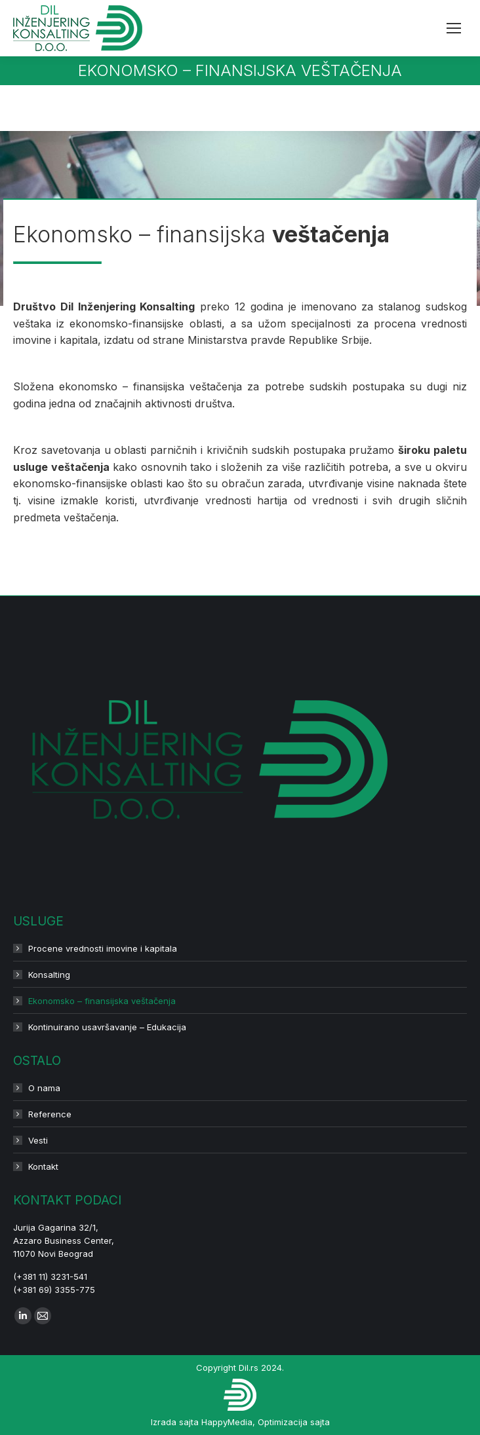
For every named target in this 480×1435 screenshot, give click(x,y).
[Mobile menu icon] (454, 28)
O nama (44, 1088)
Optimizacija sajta (294, 1422)
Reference (49, 1114)
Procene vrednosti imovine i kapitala (102, 948)
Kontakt (43, 1166)
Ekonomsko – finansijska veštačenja (102, 1001)
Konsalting (49, 974)
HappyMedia (226, 1422)
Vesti (38, 1140)
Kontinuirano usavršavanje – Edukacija (107, 1027)
